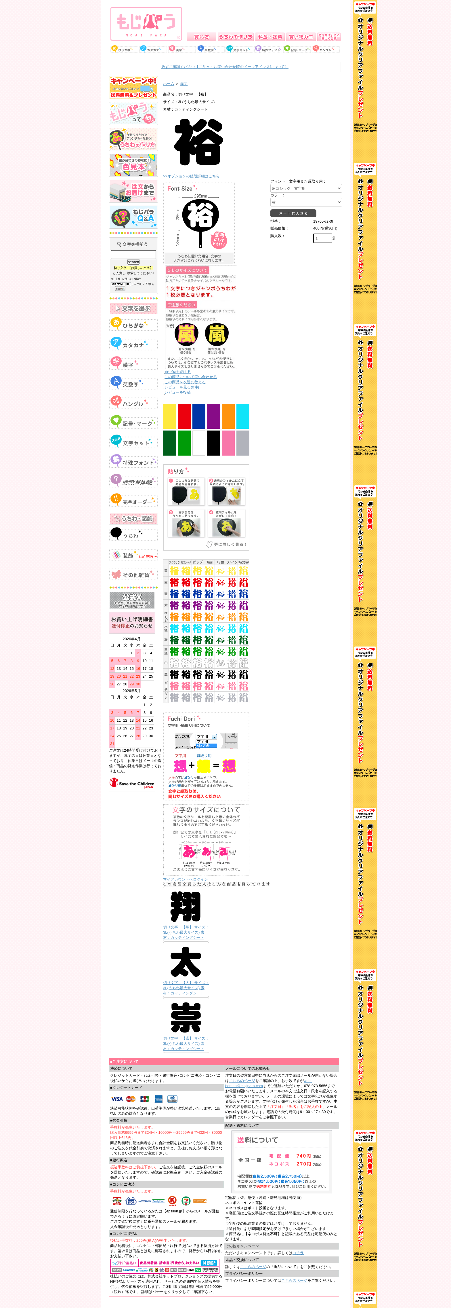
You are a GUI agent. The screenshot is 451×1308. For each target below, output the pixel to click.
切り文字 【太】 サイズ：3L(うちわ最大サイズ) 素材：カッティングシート (186, 988)
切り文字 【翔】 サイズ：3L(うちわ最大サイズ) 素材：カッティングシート (186, 932)
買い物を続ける (178, 371)
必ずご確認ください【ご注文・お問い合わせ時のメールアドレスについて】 (224, 67)
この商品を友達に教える (185, 382)
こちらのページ (242, 1080)
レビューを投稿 (178, 392)
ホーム (168, 83)
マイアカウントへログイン (185, 879)
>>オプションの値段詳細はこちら (191, 176)
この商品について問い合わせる (191, 377)
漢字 (184, 83)
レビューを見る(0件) (182, 387)
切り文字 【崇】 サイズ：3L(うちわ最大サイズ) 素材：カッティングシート (186, 1043)
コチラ (298, 1253)
